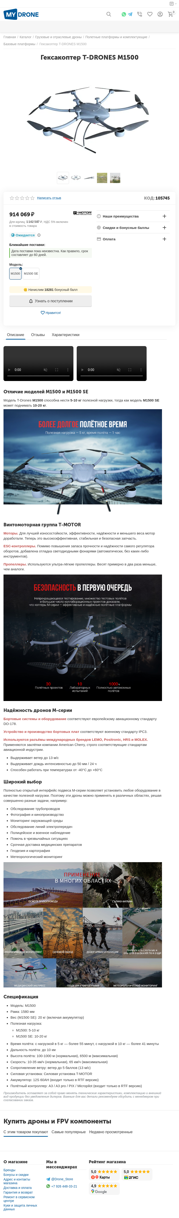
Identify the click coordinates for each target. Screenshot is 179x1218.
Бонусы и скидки (15, 1175)
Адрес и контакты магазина (16, 1181)
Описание (15, 335)
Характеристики (65, 335)
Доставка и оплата (17, 1188)
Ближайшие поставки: (27, 245)
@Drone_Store (59, 1179)
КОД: (149, 198)
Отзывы (38, 335)
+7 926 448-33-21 (61, 1186)
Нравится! (50, 312)
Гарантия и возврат (18, 1192)
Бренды (9, 1170)
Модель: (16, 264)
